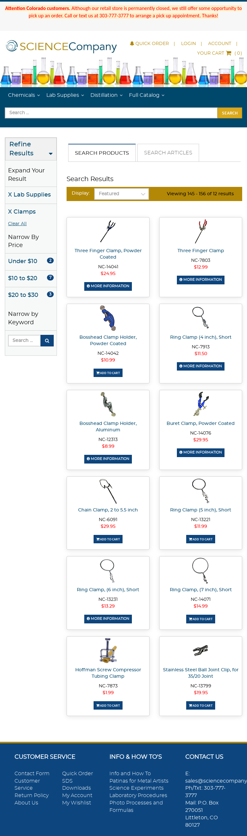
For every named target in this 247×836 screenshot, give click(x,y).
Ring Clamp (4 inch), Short (201, 337)
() (219, 53)
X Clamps (22, 212)
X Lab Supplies (29, 195)
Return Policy (31, 795)
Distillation (104, 95)
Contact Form (32, 773)
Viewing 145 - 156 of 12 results (200, 194)
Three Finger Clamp (201, 251)
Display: (81, 193)
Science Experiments (136, 788)
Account (219, 43)
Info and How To (130, 773)
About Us (26, 802)
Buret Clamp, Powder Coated (201, 423)
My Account (77, 795)
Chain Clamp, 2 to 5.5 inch (108, 510)
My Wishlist (76, 802)
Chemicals (21, 95)
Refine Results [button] (21, 149)
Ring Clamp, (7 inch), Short (201, 590)
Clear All (17, 224)
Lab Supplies (62, 95)
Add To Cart (108, 373)
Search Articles (168, 152)
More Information (108, 286)
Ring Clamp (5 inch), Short (200, 510)
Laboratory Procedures (138, 795)
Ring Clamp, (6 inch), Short (108, 590)
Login (188, 43)
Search (230, 113)
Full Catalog (144, 95)
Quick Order (149, 43)
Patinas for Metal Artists (139, 781)
